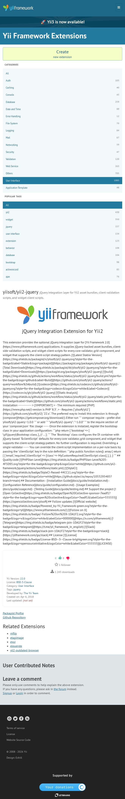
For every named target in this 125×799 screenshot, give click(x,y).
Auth (62, 80)
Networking (62, 144)
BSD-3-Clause (24, 582)
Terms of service (16, 728)
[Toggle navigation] (118, 7)
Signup (7, 693)
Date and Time (62, 109)
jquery (62, 226)
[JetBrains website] (62, 795)
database (62, 255)
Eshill (19, 757)
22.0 (22, 578)
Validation (62, 159)
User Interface (62, 180)
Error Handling (62, 116)
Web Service (62, 166)
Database (62, 101)
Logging (62, 130)
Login (19, 693)
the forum (60, 689)
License (11, 734)
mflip (13, 633)
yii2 (62, 212)
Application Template (62, 187)
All (7, 73)
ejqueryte (16, 646)
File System (62, 123)
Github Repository (14, 617)
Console (62, 94)
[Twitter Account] (15, 718)
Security (62, 152)
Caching (62, 87)
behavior (62, 248)
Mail (62, 137)
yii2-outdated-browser (24, 650)
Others (62, 173)
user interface (62, 233)
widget (62, 219)
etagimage (17, 638)
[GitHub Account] (9, 718)
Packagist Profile (13, 613)
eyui (12, 642)
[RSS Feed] (26, 718)
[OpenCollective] (62, 787)
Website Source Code (18, 740)
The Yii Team (31, 593)
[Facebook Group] (21, 718)
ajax (62, 276)
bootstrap (62, 262)
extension (62, 241)
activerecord (62, 269)
